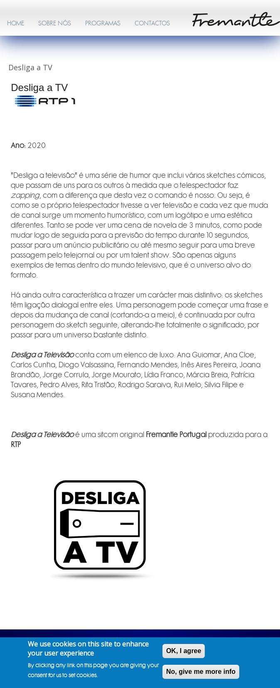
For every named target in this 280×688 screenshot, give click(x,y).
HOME (15, 23)
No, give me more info (201, 673)
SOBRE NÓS (54, 23)
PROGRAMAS (102, 23)
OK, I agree (183, 652)
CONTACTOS (152, 23)
